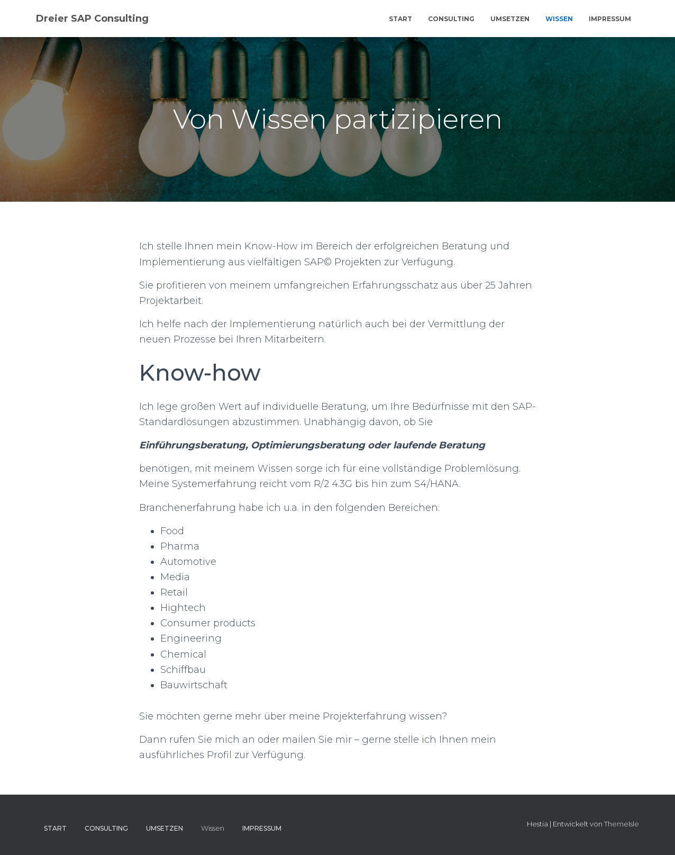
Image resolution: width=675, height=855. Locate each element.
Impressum (610, 19)
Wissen (559, 19)
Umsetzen (510, 19)
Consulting (451, 19)
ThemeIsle (621, 824)
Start (400, 19)
